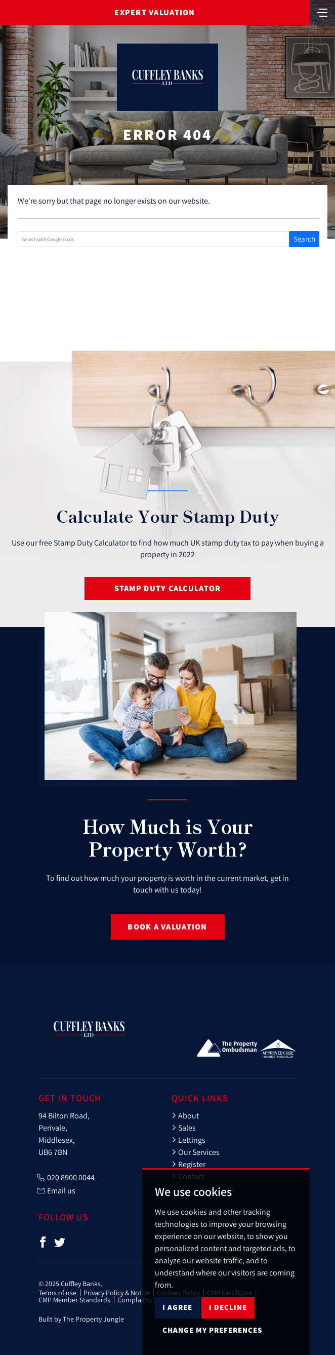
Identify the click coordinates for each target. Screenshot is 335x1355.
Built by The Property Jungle (81, 1319)
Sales (184, 1127)
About (185, 1115)
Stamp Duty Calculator (167, 588)
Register (188, 1164)
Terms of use (57, 1292)
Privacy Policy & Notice (116, 1292)
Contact (188, 1176)
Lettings (188, 1140)
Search (304, 239)
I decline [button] (228, 1333)
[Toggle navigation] (322, 12)
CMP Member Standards (74, 1299)
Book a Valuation (167, 926)
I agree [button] (177, 1333)
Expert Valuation (154, 12)
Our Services (196, 1152)
